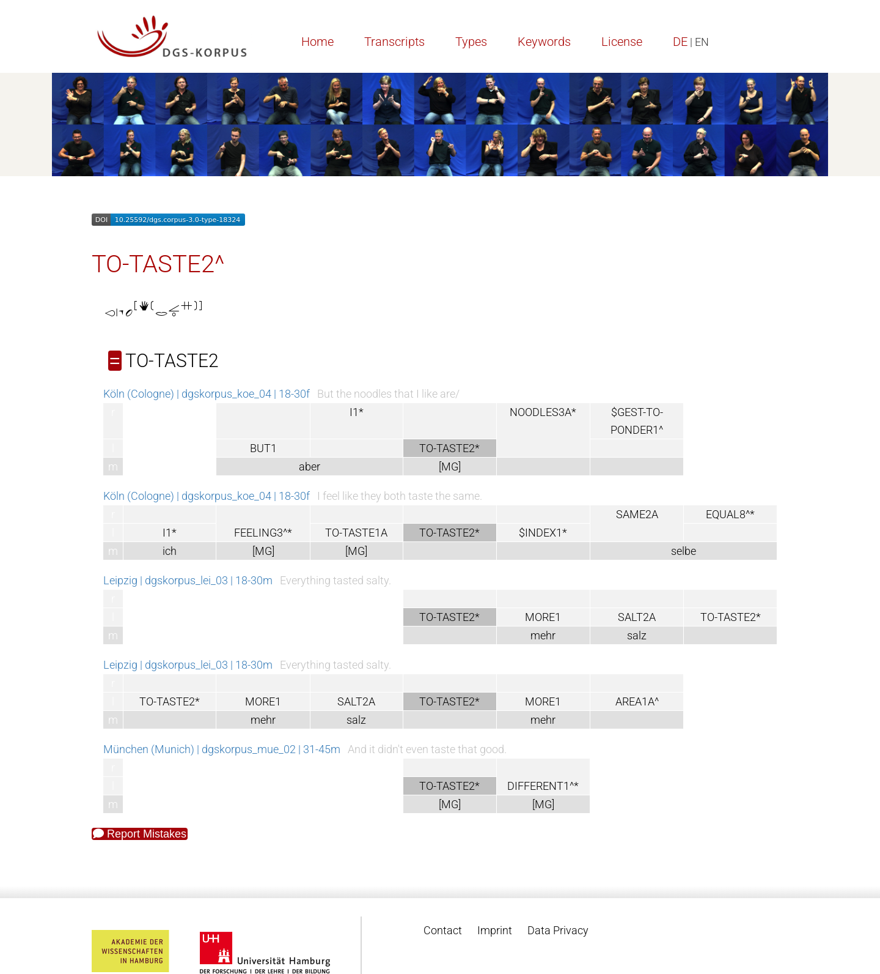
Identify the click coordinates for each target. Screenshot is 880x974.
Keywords (544, 41)
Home (317, 41)
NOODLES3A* (543, 412)
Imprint (494, 930)
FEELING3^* (263, 532)
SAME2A (637, 514)
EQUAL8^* (730, 514)
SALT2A (637, 617)
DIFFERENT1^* (543, 785)
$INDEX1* (543, 532)
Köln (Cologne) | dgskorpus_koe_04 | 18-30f (206, 393)
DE (680, 41)
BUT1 (263, 448)
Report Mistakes (139, 834)
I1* (357, 412)
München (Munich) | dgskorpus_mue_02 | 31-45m (221, 749)
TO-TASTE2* (730, 617)
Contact (443, 930)
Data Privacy (557, 930)
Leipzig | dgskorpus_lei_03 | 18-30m (188, 580)
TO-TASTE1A (356, 532)
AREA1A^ (637, 701)
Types (471, 41)
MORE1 (543, 617)
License (621, 41)
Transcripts (394, 41)
